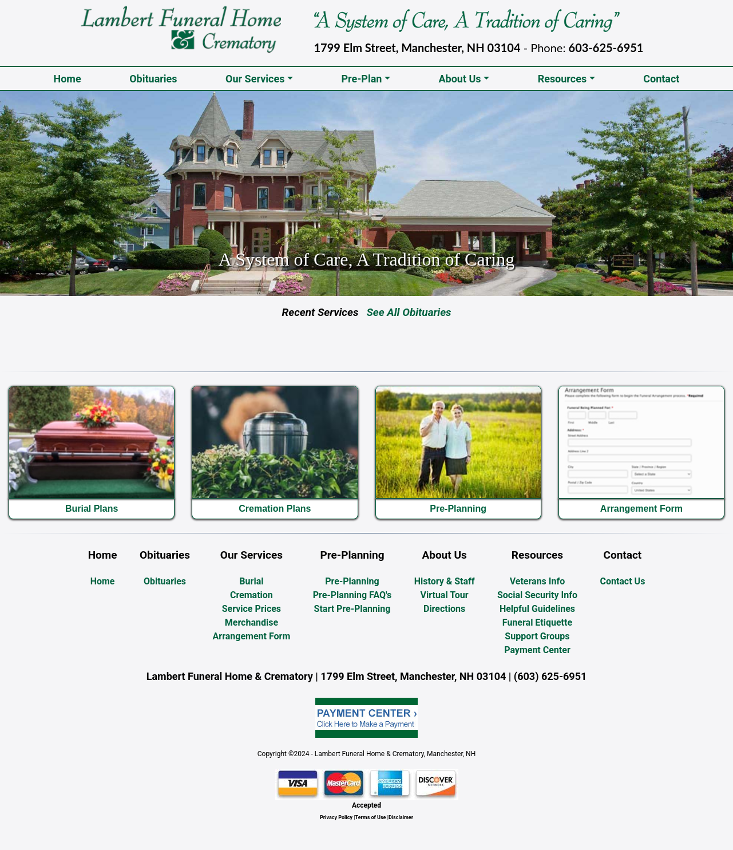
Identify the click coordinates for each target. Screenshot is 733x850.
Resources (562, 79)
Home (70, 77)
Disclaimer (401, 817)
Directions (444, 608)
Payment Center (537, 650)
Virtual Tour (445, 595)
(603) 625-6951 (550, 676)
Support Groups (537, 636)
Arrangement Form (641, 508)
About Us (459, 79)
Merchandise (251, 622)
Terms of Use (370, 817)
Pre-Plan (361, 79)
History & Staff (444, 581)
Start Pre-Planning (352, 608)
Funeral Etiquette (537, 622)
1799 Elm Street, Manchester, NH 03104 (417, 47)
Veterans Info (537, 581)
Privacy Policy (336, 817)
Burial (251, 581)
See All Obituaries (404, 312)
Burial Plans (91, 508)
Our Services (254, 79)
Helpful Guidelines (537, 608)
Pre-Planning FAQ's (352, 595)
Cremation (251, 595)
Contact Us (622, 581)
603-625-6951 (606, 47)
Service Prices (251, 608)
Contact (661, 79)
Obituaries (153, 79)
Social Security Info (537, 595)
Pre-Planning (458, 508)
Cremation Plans (275, 508)
